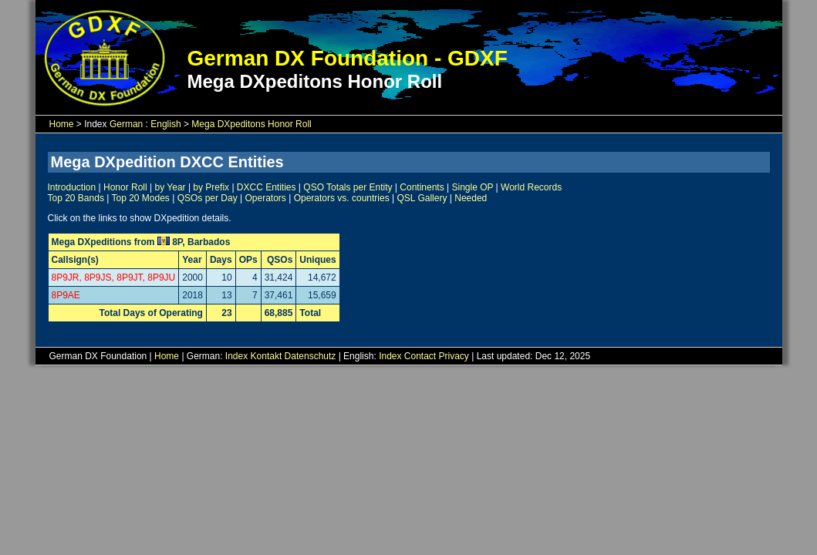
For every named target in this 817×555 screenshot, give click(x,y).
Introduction (72, 187)
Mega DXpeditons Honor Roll (251, 124)
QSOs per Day (207, 198)
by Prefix (211, 187)
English (165, 124)
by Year (170, 187)
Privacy (454, 356)
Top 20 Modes (140, 198)
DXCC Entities (266, 187)
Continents (422, 187)
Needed (470, 198)
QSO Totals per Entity (347, 187)
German (126, 124)
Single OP (472, 187)
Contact (420, 356)
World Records (531, 187)
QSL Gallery (422, 198)
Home (61, 124)
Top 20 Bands (76, 198)
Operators (265, 198)
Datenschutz (310, 356)
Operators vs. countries (342, 198)
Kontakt (266, 356)
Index (236, 356)
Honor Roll (125, 187)
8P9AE (66, 295)
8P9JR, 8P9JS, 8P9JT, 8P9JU (114, 277)
